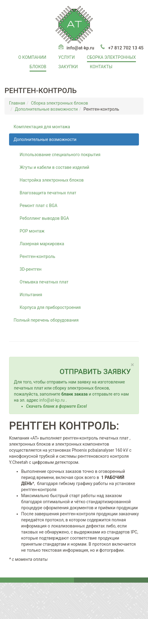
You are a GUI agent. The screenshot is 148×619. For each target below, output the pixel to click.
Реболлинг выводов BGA (44, 218)
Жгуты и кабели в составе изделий (54, 167)
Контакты (101, 66)
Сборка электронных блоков (59, 103)
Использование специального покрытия (60, 154)
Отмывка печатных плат (44, 281)
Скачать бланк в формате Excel (56, 406)
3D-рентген (30, 269)
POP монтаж (32, 231)
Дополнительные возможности (46, 109)
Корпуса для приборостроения (50, 307)
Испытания (31, 294)
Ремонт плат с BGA (38, 205)
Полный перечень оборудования (46, 320)
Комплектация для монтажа (42, 126)
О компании (32, 57)
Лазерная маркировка (42, 243)
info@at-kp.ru (80, 48)
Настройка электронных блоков (52, 180)
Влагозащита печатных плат (48, 192)
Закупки (68, 66)
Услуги (66, 57)
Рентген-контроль (37, 256)
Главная (17, 103)
